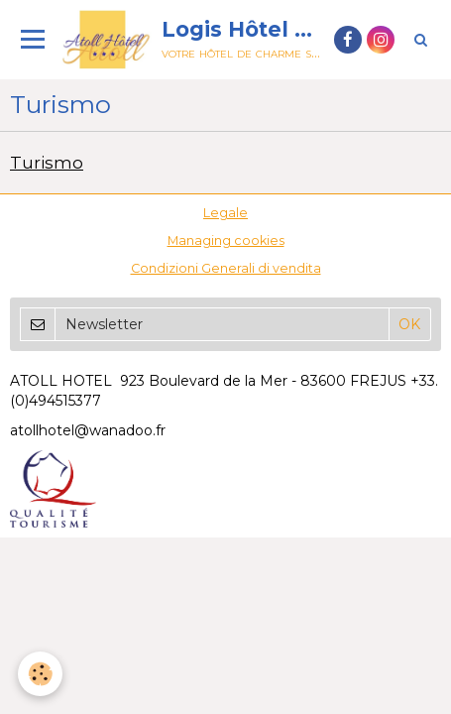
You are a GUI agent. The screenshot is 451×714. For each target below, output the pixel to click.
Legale (225, 212)
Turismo (46, 163)
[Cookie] (40, 674)
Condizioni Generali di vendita (226, 268)
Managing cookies (226, 240)
